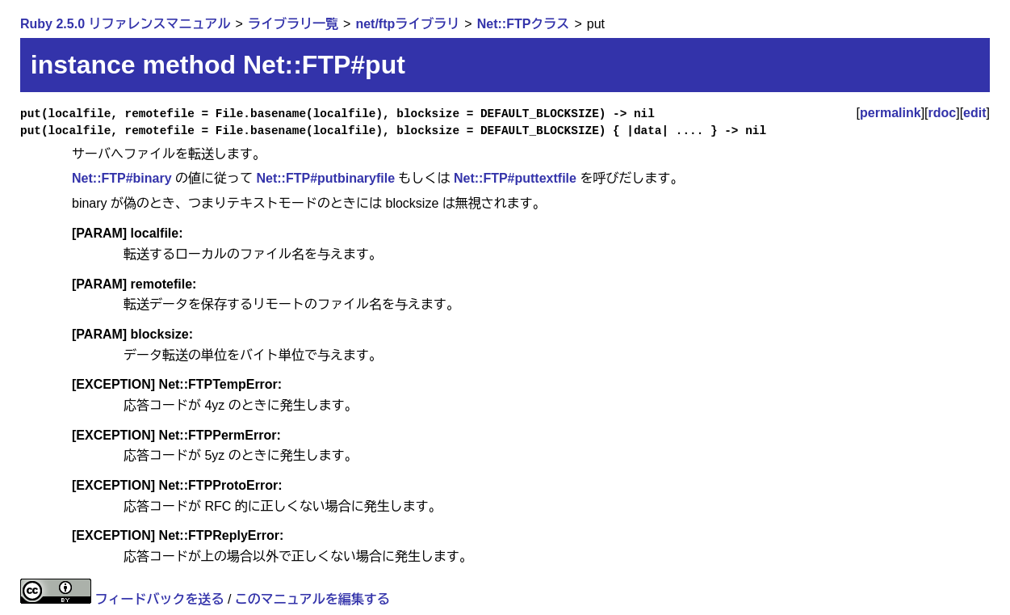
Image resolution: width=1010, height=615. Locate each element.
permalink (890, 113)
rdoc (942, 113)
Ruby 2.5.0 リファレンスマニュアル (125, 24)
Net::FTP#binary (122, 178)
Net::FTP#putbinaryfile (325, 178)
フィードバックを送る (159, 599)
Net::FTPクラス (523, 24)
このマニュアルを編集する (312, 599)
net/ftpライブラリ (407, 24)
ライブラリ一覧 (293, 24)
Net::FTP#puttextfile (515, 178)
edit (974, 113)
